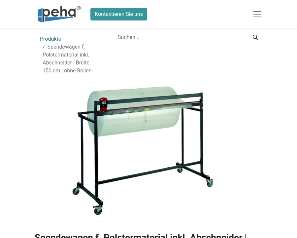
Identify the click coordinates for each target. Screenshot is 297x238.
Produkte (50, 39)
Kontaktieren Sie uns (119, 14)
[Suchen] (255, 37)
